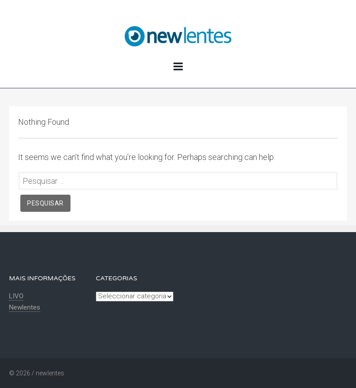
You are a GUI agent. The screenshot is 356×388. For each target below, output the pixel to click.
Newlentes (24, 307)
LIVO (16, 296)
